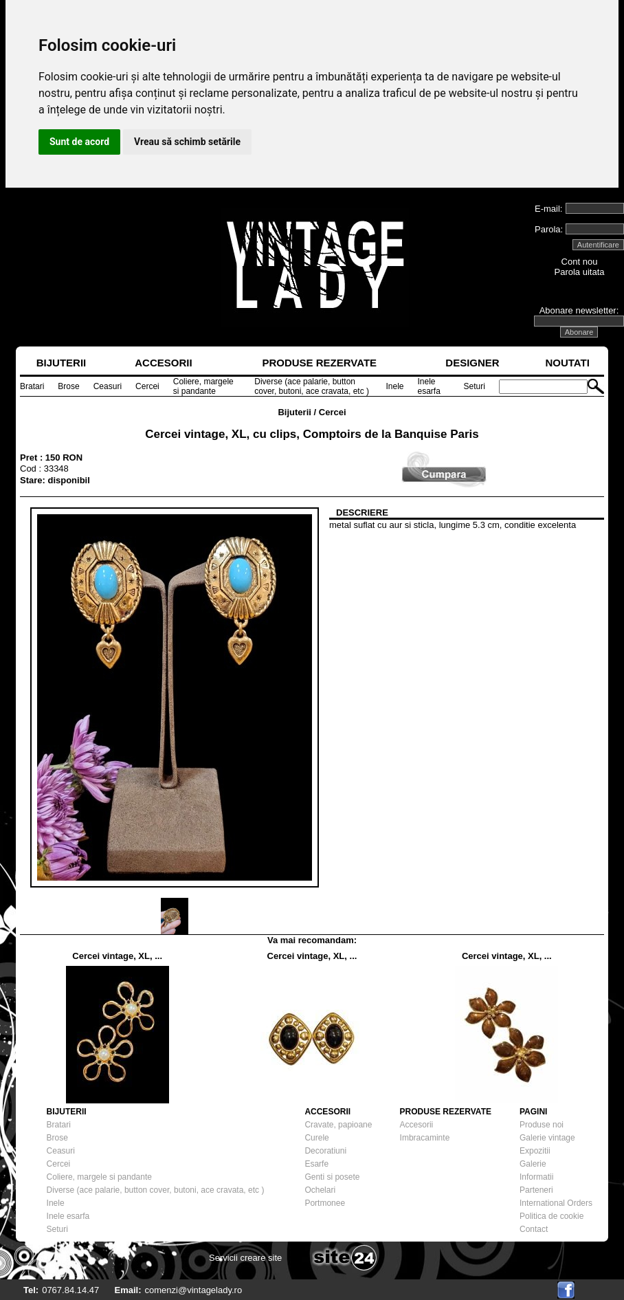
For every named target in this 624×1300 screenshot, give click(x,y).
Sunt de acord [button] (79, 141)
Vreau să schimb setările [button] (187, 141)
